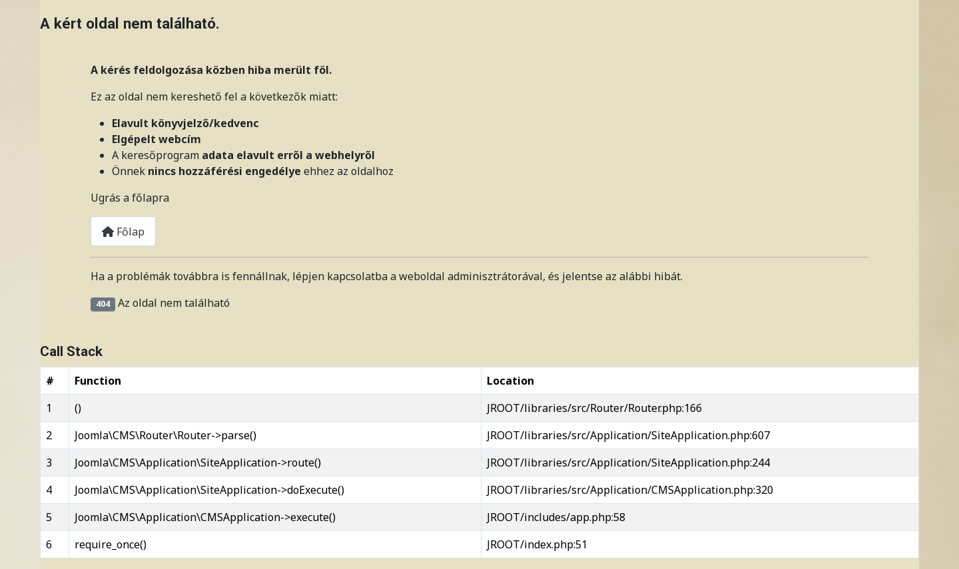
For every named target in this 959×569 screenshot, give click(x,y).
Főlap (123, 231)
